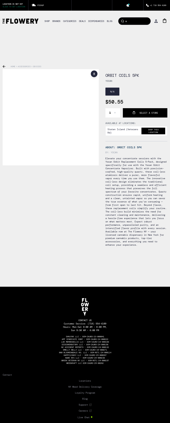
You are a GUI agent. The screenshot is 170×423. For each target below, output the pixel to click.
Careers (83, 410)
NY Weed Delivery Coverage (85, 386)
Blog (85, 398)
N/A (112, 91)
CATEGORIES (69, 21)
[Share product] (94, 73)
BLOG (109, 21)
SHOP (47, 21)
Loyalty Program (85, 392)
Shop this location (153, 131)
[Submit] (122, 21)
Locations (85, 380)
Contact (7, 374)
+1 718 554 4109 (158, 5)
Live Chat (84, 417)
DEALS (82, 21)
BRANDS (56, 21)
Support (83, 404)
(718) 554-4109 (97, 323)
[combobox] (134, 21)
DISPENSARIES (96, 21)
